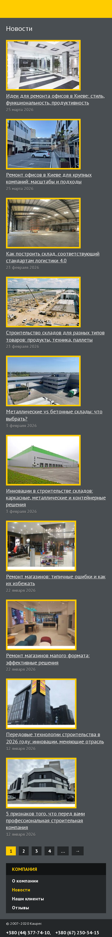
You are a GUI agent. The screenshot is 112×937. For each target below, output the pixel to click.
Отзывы (20, 907)
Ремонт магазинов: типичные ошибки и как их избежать (55, 580)
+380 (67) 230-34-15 (77, 933)
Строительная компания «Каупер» (22, 17)
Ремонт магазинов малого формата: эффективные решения (48, 659)
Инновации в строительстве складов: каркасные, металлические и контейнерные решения (56, 497)
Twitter (96, 923)
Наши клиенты (28, 899)
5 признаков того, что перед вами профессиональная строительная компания (45, 820)
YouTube (103, 923)
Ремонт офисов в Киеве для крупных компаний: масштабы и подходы (49, 178)
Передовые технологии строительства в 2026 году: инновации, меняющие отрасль (55, 738)
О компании (25, 881)
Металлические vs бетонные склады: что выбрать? (54, 415)
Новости (21, 890)
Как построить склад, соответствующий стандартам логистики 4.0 (52, 257)
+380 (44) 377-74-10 (28, 933)
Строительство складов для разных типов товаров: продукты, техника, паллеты (55, 336)
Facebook (89, 923)
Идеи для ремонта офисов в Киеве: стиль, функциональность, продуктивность (55, 99)
